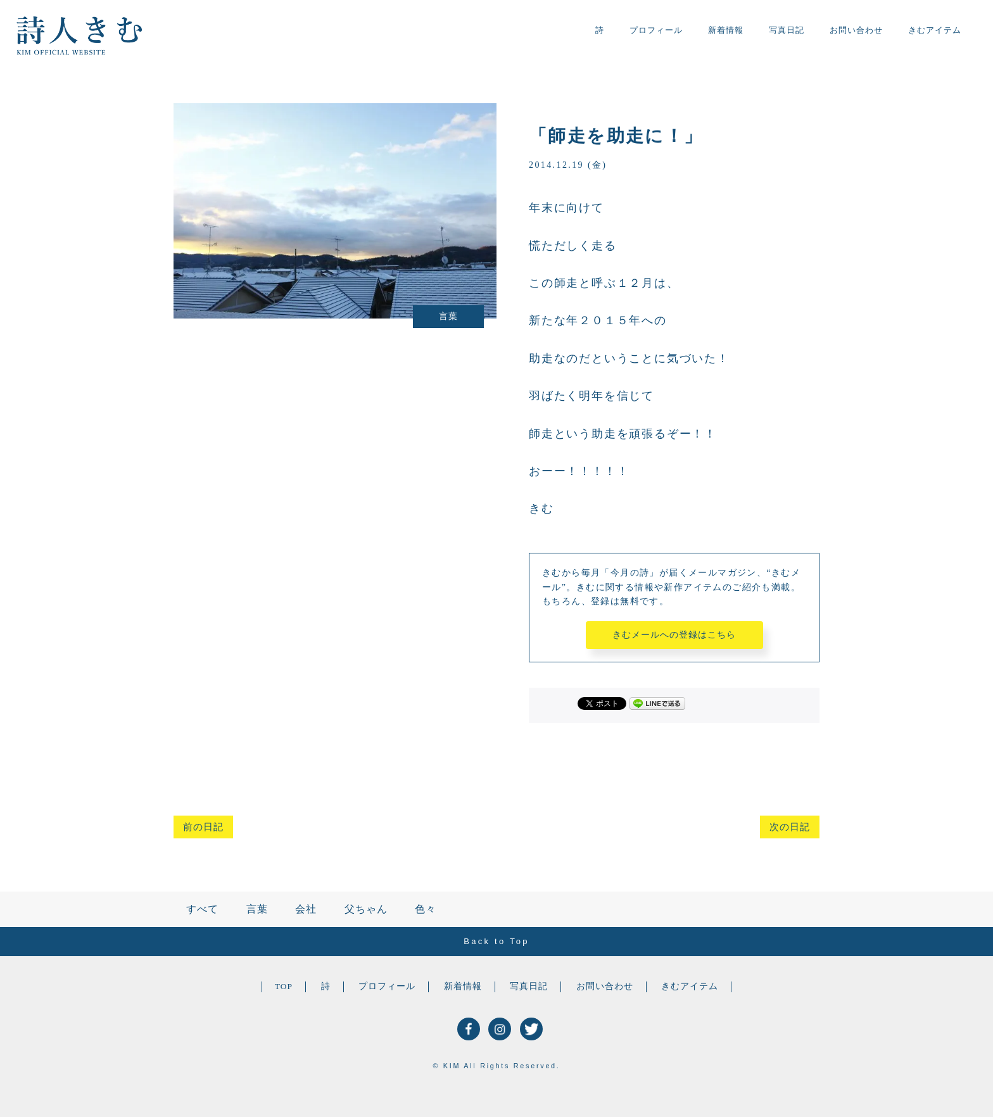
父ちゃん (366, 909)
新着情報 (725, 30)
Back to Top (496, 941)
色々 (425, 909)
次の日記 (789, 827)
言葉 (257, 909)
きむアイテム (934, 30)
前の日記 (203, 827)
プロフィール (656, 30)
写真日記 (786, 30)
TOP (284, 986)
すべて (202, 909)
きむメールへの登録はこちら (674, 635)
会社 (306, 909)
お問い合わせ (856, 30)
